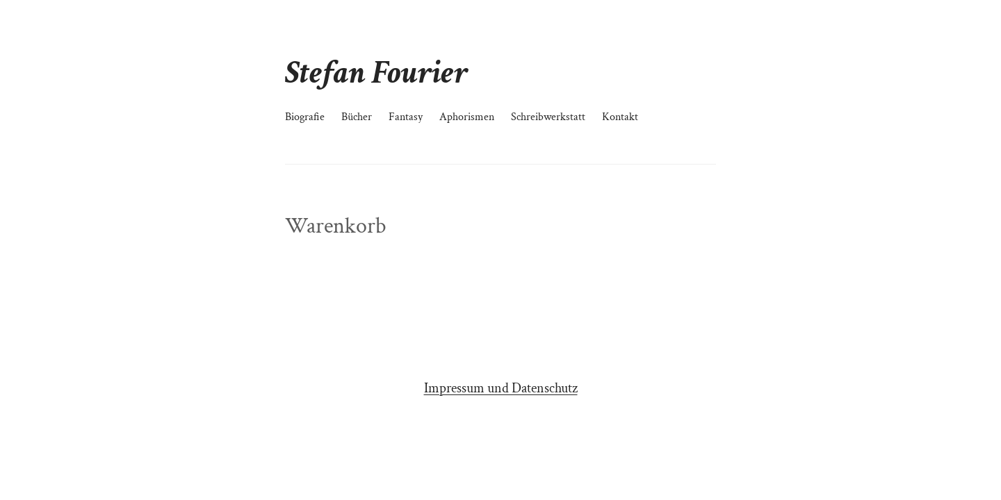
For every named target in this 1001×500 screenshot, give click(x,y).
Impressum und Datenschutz (501, 388)
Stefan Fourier (376, 72)
